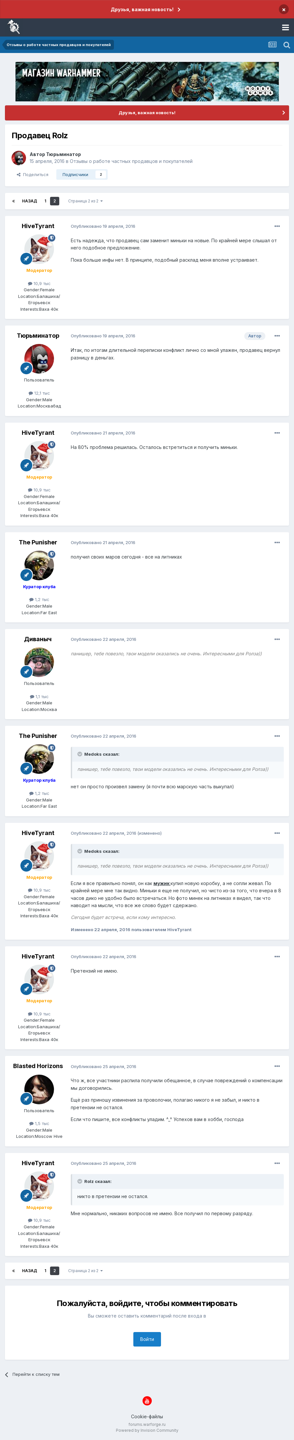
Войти (147, 1339)
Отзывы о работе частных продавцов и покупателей (131, 161)
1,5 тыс (39, 1123)
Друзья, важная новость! (142, 9)
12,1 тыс (39, 393)
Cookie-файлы (147, 1416)
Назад (29, 200)
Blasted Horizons (38, 1065)
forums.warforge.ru (147, 1424)
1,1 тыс (39, 696)
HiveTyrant (38, 226)
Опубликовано (103, 226)
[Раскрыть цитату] (80, 754)
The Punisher (38, 542)
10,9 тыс (39, 283)
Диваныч (38, 639)
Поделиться (32, 174)
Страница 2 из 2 (85, 200)
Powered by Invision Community (147, 1430)
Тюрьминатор (63, 154)
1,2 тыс (39, 599)
